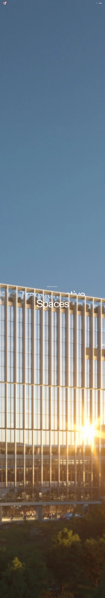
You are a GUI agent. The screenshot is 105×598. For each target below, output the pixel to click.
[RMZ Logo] (5, 3)
